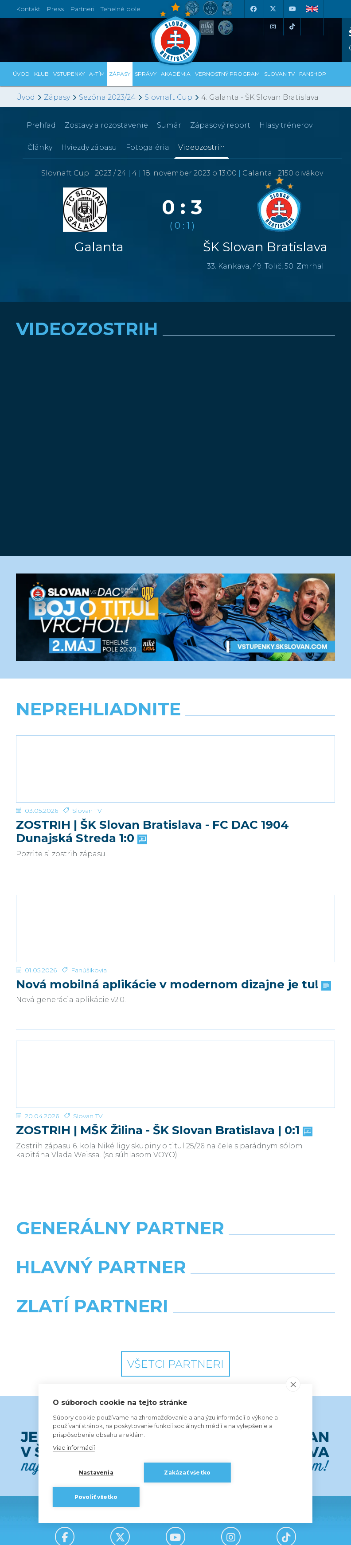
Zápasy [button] (119, 73)
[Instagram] (272, 26)
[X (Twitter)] (272, 9)
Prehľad (41, 125)
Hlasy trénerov (285, 125)
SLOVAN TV (279, 73)
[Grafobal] (92, 1290)
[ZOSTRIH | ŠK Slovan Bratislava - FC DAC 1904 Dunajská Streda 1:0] (175, 769)
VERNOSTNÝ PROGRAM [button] (227, 73)
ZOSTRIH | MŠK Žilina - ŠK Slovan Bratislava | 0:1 (163, 1130)
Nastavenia (96, 1472)
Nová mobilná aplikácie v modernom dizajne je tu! (172, 984)
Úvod (21, 73)
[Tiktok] (292, 26)
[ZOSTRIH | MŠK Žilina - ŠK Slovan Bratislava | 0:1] (175, 1074)
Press (55, 9)
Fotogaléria (147, 147)
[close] (293, 1384)
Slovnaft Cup (168, 97)
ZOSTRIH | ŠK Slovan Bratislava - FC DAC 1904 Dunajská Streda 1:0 (152, 832)
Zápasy (57, 97)
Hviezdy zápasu (89, 147)
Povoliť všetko (96, 1497)
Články (39, 147)
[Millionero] (258, 1290)
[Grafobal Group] (258, 1329)
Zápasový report (220, 125)
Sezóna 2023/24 (107, 97)
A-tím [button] (97, 73)
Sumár (169, 125)
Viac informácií (74, 1447)
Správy (145, 73)
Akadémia (176, 73)
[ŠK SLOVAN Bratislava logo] (175, 33)
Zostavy (106, 125)
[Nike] (175, 1251)
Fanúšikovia (89, 970)
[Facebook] (253, 9)
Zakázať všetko (187, 1472)
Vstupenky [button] (69, 73)
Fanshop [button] (312, 73)
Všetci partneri (175, 1364)
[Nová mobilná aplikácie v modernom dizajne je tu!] (175, 928)
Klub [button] (41, 73)
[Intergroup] (92, 1329)
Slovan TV (87, 811)
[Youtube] (292, 9)
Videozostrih (201, 147)
